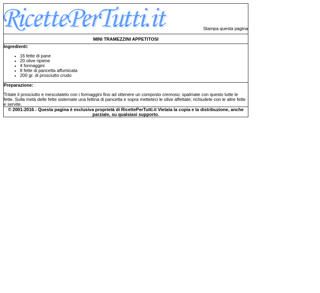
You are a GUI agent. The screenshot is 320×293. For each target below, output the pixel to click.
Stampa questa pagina (225, 28)
